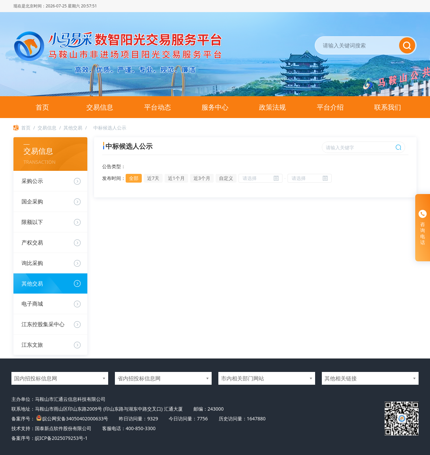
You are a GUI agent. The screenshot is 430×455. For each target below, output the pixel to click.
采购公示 (32, 181)
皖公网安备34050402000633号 (75, 418)
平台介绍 (330, 107)
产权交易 (32, 242)
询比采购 (32, 263)
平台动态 (157, 107)
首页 (42, 107)
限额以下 (32, 222)
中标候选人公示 (109, 127)
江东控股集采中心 (43, 324)
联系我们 (387, 107)
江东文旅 (32, 344)
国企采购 (32, 201)
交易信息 (99, 107)
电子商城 (32, 303)
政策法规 (272, 107)
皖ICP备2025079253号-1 (61, 438)
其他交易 (72, 127)
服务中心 (215, 107)
